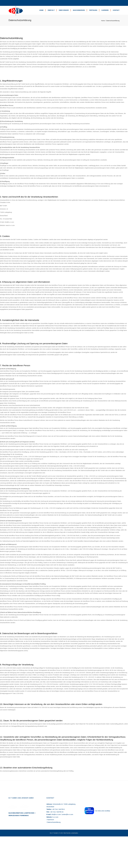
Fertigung (93, 12)
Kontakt (116, 12)
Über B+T (51, 12)
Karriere (105, 12)
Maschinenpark (79, 12)
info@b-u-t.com (56, 819)
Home (41, 12)
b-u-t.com (55, 821)
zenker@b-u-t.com (67, 819)
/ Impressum (50, 824)
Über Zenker (64, 12)
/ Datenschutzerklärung (53, 826)
